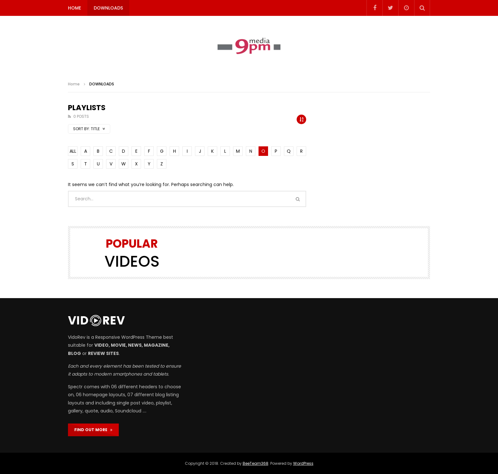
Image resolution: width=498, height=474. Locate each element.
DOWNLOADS (108, 8)
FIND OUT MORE (93, 429)
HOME (74, 8)
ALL (73, 151)
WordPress (303, 463)
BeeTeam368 (255, 463)
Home (74, 84)
